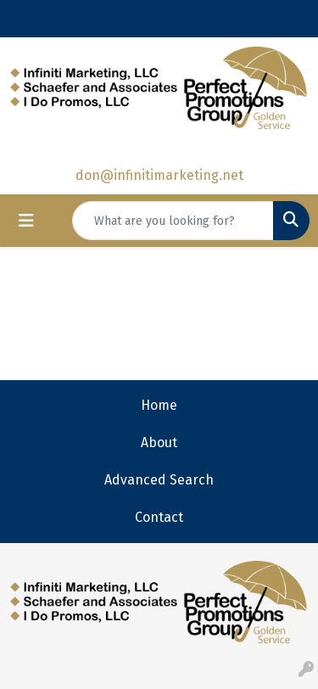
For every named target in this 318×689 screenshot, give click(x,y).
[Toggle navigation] (26, 220)
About (159, 442)
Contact (159, 517)
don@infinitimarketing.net (159, 175)
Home (159, 405)
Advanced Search (159, 480)
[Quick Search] (173, 220)
